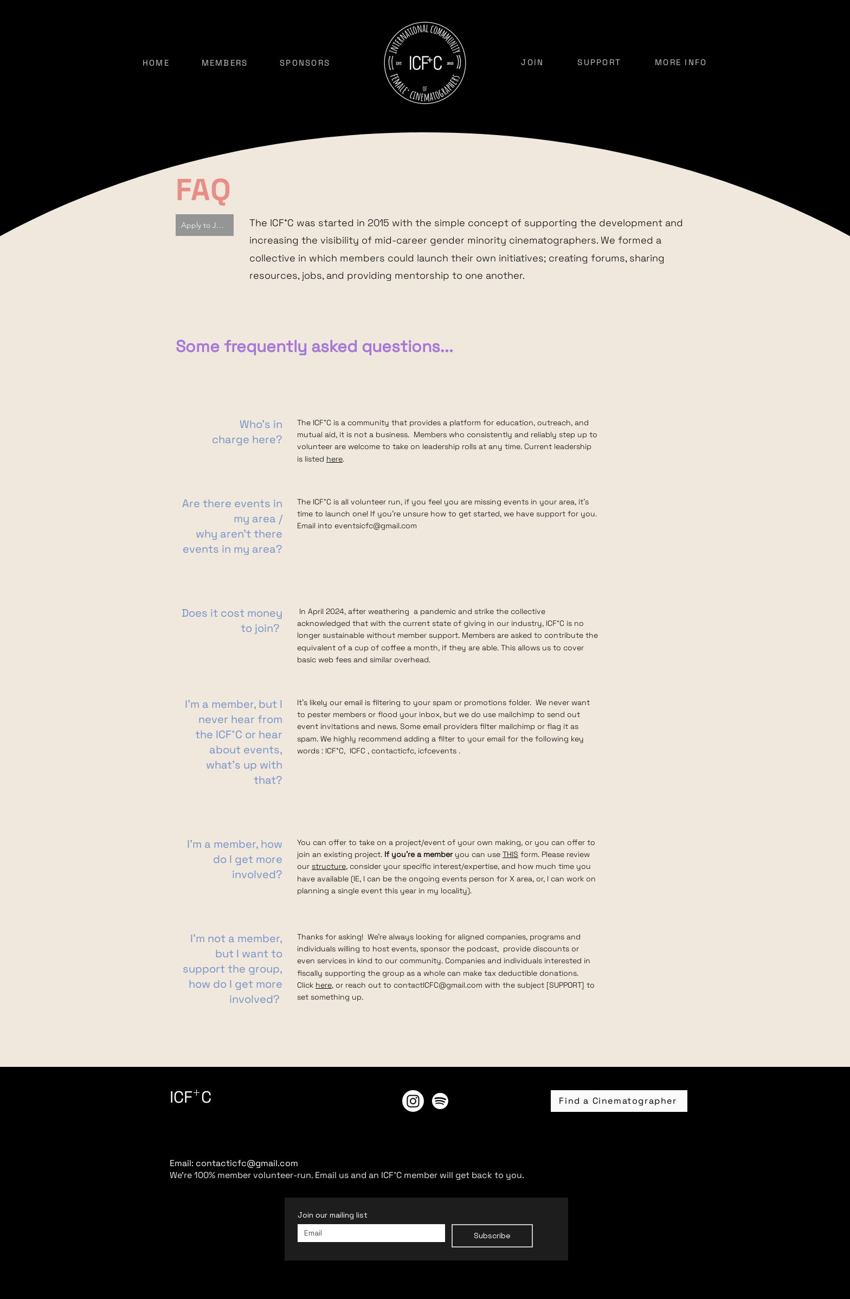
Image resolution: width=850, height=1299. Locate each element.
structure (329, 866)
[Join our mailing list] (368, 1233)
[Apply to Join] (205, 225)
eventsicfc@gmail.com (375, 525)
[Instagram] (413, 1101)
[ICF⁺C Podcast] (440, 1101)
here (334, 459)
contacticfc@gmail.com (247, 1163)
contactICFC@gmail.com (438, 985)
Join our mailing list (333, 1215)
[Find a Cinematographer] (619, 1101)
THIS (510, 854)
